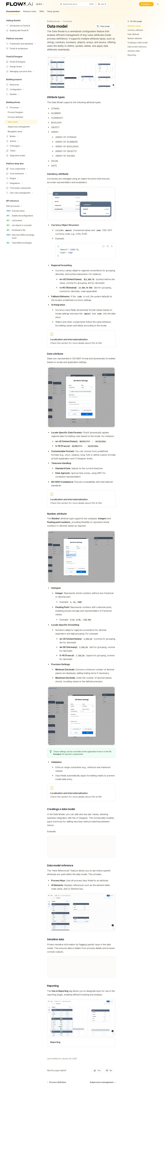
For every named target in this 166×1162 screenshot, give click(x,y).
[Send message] (112, 1089)
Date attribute (133, 34)
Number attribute (135, 38)
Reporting (132, 55)
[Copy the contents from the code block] (107, 246)
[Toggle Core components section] (20, 168)
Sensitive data (134, 51)
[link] (81, 338)
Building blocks (53, 21)
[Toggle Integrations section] (20, 183)
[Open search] (76, 4)
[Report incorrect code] (103, 246)
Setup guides (53, 12)
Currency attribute (135, 30)
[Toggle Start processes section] (20, 206)
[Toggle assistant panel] (102, 4)
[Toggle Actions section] (20, 141)
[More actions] (113, 26)
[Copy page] (103, 26)
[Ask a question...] (81, 1089)
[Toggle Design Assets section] (20, 66)
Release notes (29, 12)
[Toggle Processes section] (20, 107)
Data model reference (137, 47)
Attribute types (134, 26)
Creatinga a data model (138, 42)
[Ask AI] (111, 246)
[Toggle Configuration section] (20, 89)
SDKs (41, 12)
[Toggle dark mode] (158, 4)
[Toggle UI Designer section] (20, 146)
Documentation (13, 12)
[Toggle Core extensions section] (20, 173)
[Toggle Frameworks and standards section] (20, 43)
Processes (67, 21)
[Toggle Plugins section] (20, 178)
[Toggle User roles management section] (20, 192)
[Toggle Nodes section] (20, 136)
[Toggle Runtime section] (20, 94)
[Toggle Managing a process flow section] (20, 71)
